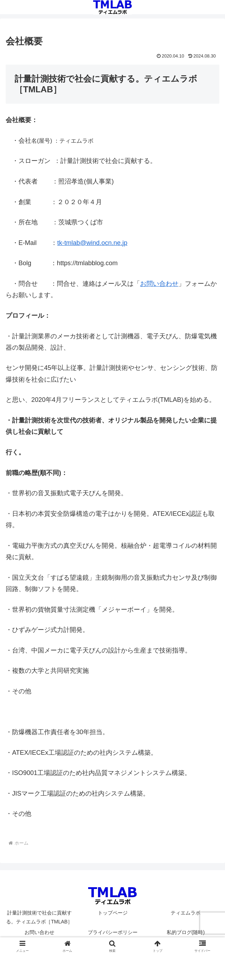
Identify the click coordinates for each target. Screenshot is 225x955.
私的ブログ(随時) (186, 932)
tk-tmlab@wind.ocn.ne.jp (92, 242)
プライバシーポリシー (113, 932)
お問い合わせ (159, 283)
